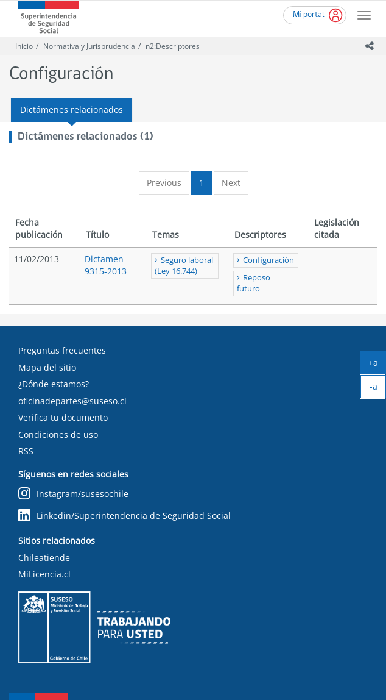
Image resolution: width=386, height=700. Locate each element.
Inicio (24, 46)
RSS (25, 451)
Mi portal (309, 15)
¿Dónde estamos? (53, 384)
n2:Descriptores (173, 46)
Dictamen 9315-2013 (106, 265)
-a (378, 389)
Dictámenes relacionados (71, 109)
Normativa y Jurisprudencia (89, 46)
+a (377, 365)
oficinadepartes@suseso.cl (72, 401)
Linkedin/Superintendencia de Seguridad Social (124, 515)
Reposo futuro (253, 283)
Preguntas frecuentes (62, 350)
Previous (164, 182)
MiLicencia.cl (44, 574)
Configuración (268, 260)
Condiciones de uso (58, 434)
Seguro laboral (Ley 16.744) (184, 265)
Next (231, 182)
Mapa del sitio (47, 367)
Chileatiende (44, 557)
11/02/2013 (36, 259)
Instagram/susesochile (73, 493)
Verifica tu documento (63, 417)
